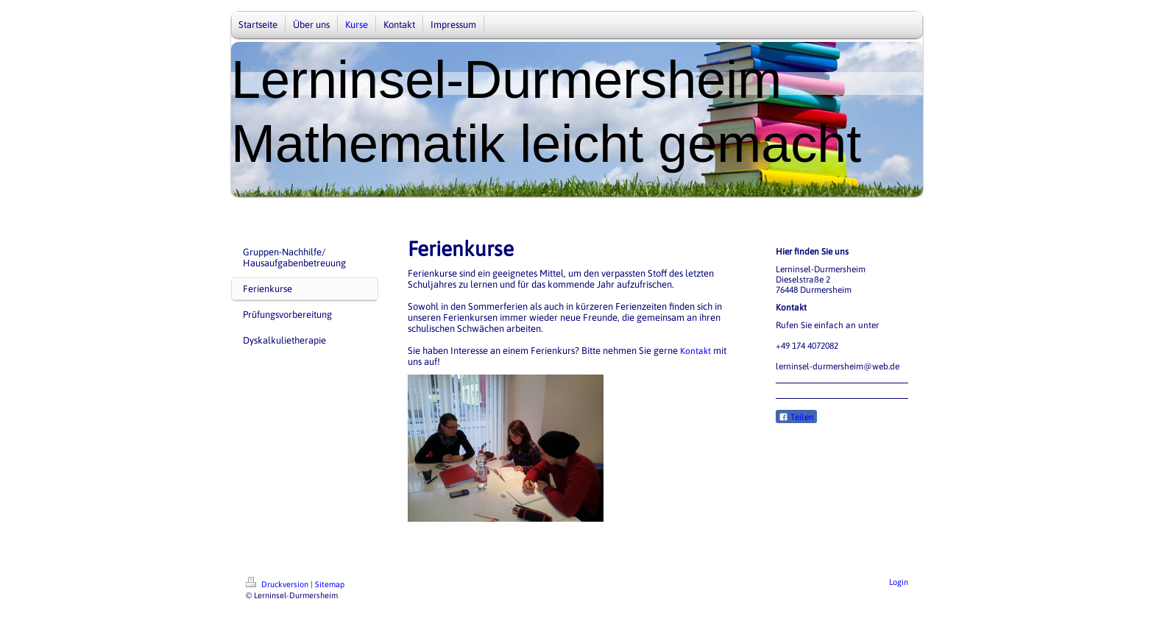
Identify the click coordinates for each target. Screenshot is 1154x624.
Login (898, 582)
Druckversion (278, 584)
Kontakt (695, 351)
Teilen (796, 417)
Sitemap (329, 584)
